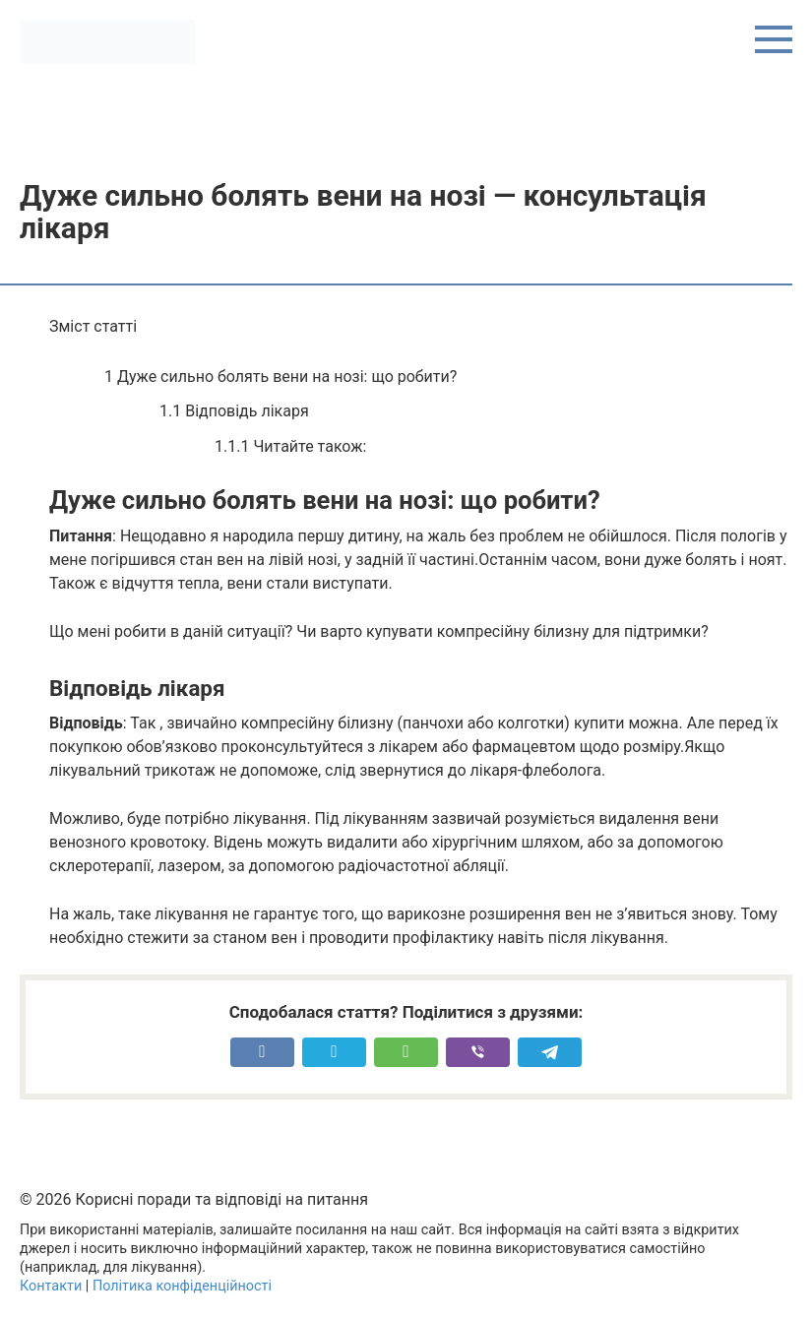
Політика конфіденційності (182, 1286)
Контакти (51, 1286)
